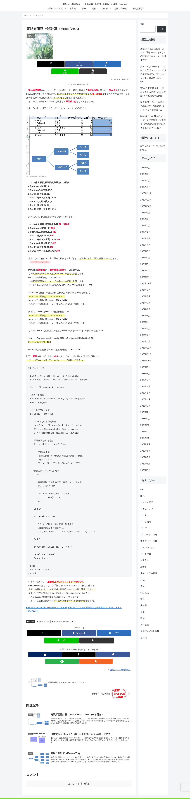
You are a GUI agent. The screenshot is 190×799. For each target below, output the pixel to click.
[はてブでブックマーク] (79, 64)
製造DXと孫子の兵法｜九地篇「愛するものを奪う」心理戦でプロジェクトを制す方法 (153, 54)
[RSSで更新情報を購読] (91, 647)
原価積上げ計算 (43, 614)
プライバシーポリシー (108, 791)
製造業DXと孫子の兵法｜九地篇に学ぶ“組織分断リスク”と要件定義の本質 (152, 106)
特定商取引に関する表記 (86, 791)
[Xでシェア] (43, 64)
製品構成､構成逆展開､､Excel (63, 614)
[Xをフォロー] (73, 647)
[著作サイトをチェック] (67, 647)
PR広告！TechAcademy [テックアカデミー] (46, 600)
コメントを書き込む (79, 770)
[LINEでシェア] (96, 64)
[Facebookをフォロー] (79, 647)
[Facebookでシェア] (61, 64)
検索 (142, 24)
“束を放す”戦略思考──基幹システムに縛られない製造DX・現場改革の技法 (153, 92)
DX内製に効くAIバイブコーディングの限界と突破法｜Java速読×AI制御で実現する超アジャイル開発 (153, 122)
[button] (114, 64)
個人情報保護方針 (66, 791)
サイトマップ (126, 791)
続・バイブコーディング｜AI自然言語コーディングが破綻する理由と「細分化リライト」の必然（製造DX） (153, 74)
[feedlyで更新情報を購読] (85, 647)
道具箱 (30, 614)
